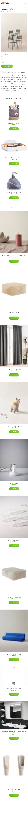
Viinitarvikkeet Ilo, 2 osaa (14, 789)
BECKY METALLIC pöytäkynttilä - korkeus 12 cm (14, 255)
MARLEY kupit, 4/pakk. (14, 540)
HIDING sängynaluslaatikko (14, 597)
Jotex (15, 54)
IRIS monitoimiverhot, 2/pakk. (14, 369)
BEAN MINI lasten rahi (14, 312)
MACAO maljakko (14, 483)
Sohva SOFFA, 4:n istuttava (14, 654)
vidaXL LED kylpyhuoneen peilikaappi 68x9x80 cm (14, 731)
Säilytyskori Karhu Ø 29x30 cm (14, 123)
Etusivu (2, 11)
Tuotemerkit (10, 54)
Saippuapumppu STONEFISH (14, 192)
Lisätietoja (7, 66)
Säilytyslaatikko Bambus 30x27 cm (14, 158)
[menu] (26, 3)
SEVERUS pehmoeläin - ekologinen (14, 426)
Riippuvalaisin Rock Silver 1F (14, 688)
